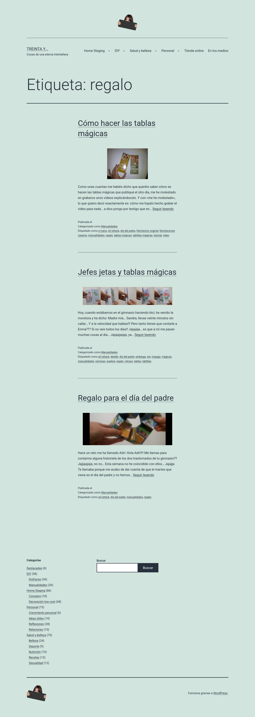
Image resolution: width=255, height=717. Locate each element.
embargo (140, 356)
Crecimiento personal (43, 612)
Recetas (34, 657)
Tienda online (194, 51)
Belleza (33, 640)
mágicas (167, 356)
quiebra (111, 361)
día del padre (127, 230)
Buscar (101, 560)
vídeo (166, 235)
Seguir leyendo (163, 209)
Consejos (35, 596)
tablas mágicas (123, 235)
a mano (102, 230)
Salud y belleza (140, 51)
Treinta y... (37, 49)
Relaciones (36, 629)
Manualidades (109, 226)
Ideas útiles (36, 618)
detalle (114, 356)
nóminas (100, 361)
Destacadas (34, 568)
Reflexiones (36, 624)
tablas (137, 361)
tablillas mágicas (142, 235)
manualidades (96, 235)
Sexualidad (36, 663)
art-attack (113, 230)
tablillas (146, 361)
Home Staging (94, 51)
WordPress (220, 693)
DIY (117, 51)
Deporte (34, 646)
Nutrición (35, 652)
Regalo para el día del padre (126, 398)
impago (156, 356)
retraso (129, 361)
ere (149, 356)
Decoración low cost (42, 601)
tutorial (158, 235)
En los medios (218, 51)
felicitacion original (147, 230)
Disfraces (35, 579)
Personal (167, 51)
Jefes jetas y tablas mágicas (127, 272)
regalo (109, 235)
